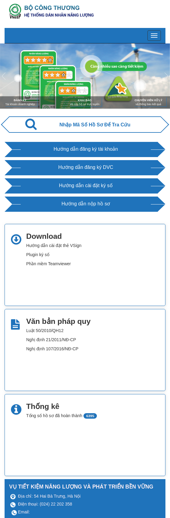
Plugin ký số (37, 254)
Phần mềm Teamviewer (48, 263)
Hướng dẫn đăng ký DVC (85, 167)
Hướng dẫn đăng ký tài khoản (86, 149)
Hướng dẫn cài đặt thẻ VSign (53, 245)
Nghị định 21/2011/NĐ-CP (51, 339)
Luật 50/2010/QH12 (44, 330)
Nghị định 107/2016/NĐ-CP (52, 348)
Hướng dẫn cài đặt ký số (85, 185)
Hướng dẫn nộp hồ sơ (86, 203)
